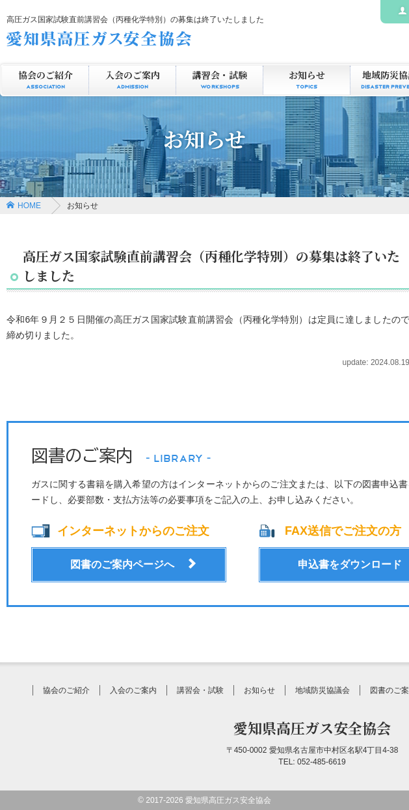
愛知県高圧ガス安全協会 (312, 728)
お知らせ (306, 80)
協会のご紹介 (45, 80)
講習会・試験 (219, 80)
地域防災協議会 (322, 690)
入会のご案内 (132, 80)
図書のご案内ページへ (122, 564)
